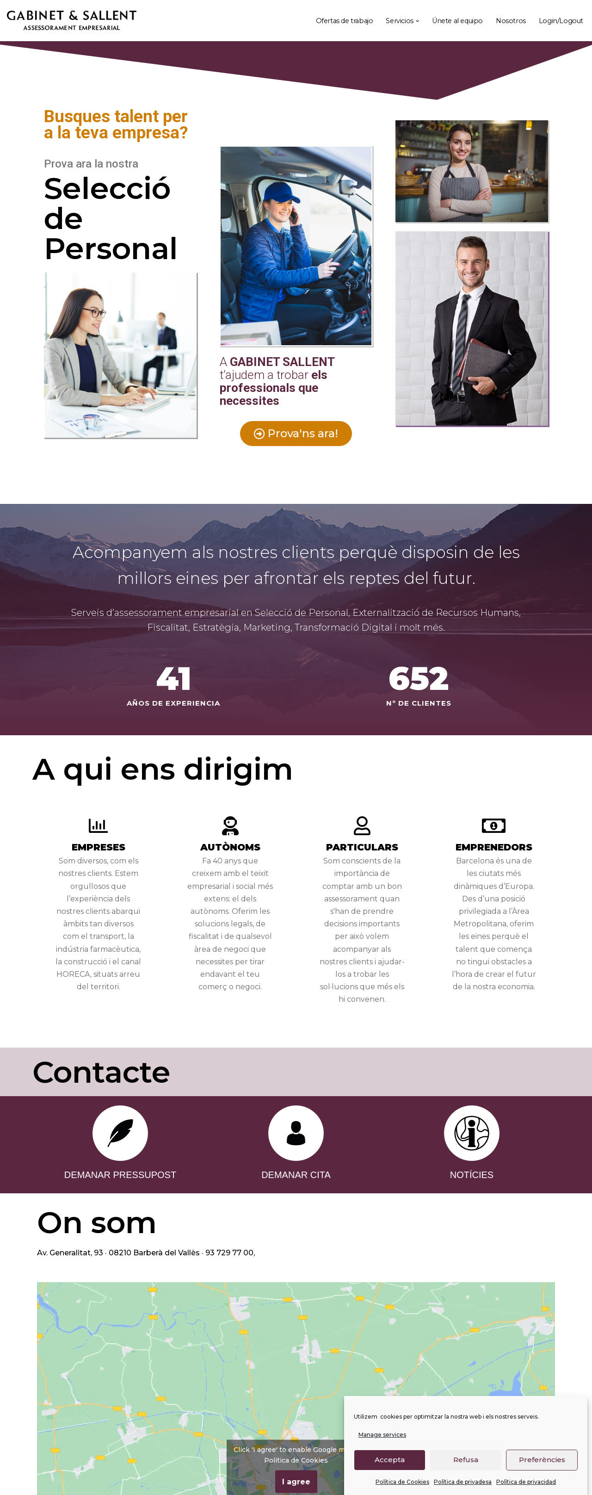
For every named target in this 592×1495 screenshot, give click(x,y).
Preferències (542, 1459)
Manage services (382, 1434)
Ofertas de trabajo (344, 21)
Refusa (465, 1459)
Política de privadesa (463, 1481)
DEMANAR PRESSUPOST (120, 1175)
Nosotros (511, 21)
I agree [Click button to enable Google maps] (296, 1481)
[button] (417, 21)
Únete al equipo (457, 21)
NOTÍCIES (471, 1175)
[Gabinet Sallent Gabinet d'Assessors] (71, 20)
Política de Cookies (402, 1481)
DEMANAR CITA (296, 1175)
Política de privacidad (526, 1481)
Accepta (390, 1459)
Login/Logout (561, 21)
